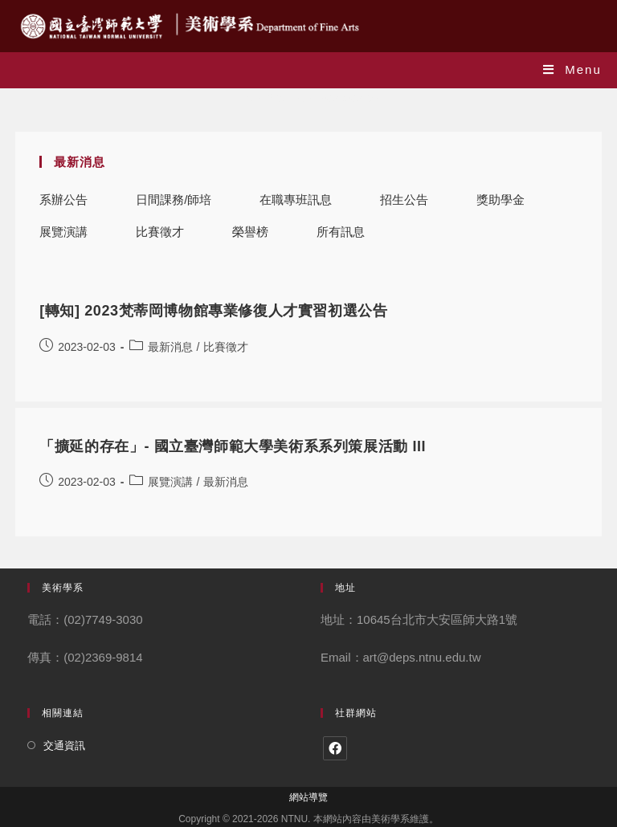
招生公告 (404, 199)
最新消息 (170, 346)
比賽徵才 (160, 231)
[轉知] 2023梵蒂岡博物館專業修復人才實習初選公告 (213, 311)
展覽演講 (63, 231)
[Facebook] (335, 748)
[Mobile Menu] (572, 69)
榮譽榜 (250, 231)
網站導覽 (308, 797)
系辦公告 (63, 199)
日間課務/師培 (173, 199)
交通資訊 (64, 745)
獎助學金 (500, 199)
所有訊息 (341, 231)
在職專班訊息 (295, 199)
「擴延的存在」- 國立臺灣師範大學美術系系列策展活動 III (232, 446)
